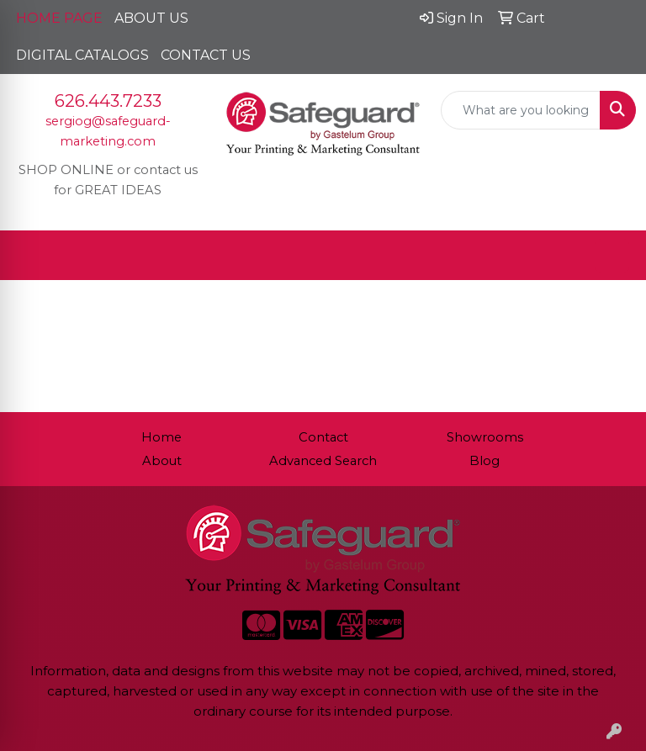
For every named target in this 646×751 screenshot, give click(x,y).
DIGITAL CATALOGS (82, 55)
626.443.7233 (108, 101)
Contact (323, 437)
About (162, 460)
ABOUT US (151, 18)
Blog (484, 460)
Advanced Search (323, 460)
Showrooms (485, 437)
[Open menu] (612, 255)
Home (161, 437)
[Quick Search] (521, 110)
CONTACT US (206, 55)
